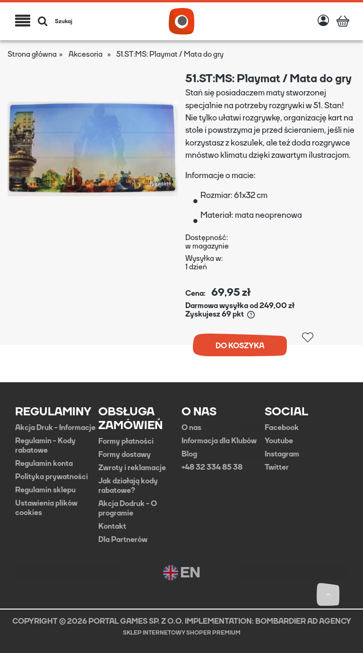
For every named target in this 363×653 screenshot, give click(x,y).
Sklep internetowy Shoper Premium (182, 632)
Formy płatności (126, 441)
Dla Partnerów (122, 539)
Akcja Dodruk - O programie (127, 508)
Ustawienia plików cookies (46, 507)
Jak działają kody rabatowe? (128, 485)
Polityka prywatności (51, 476)
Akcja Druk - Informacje (55, 427)
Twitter (277, 467)
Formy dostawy (124, 454)
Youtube (279, 441)
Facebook (282, 427)
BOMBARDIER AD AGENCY (303, 621)
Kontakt (112, 526)
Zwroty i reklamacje (132, 468)
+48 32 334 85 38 (212, 467)
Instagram (282, 454)
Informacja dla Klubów (219, 441)
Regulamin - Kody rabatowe (45, 445)
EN (181, 572)
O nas (191, 427)
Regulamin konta (44, 463)
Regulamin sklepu (45, 490)
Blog (189, 454)
